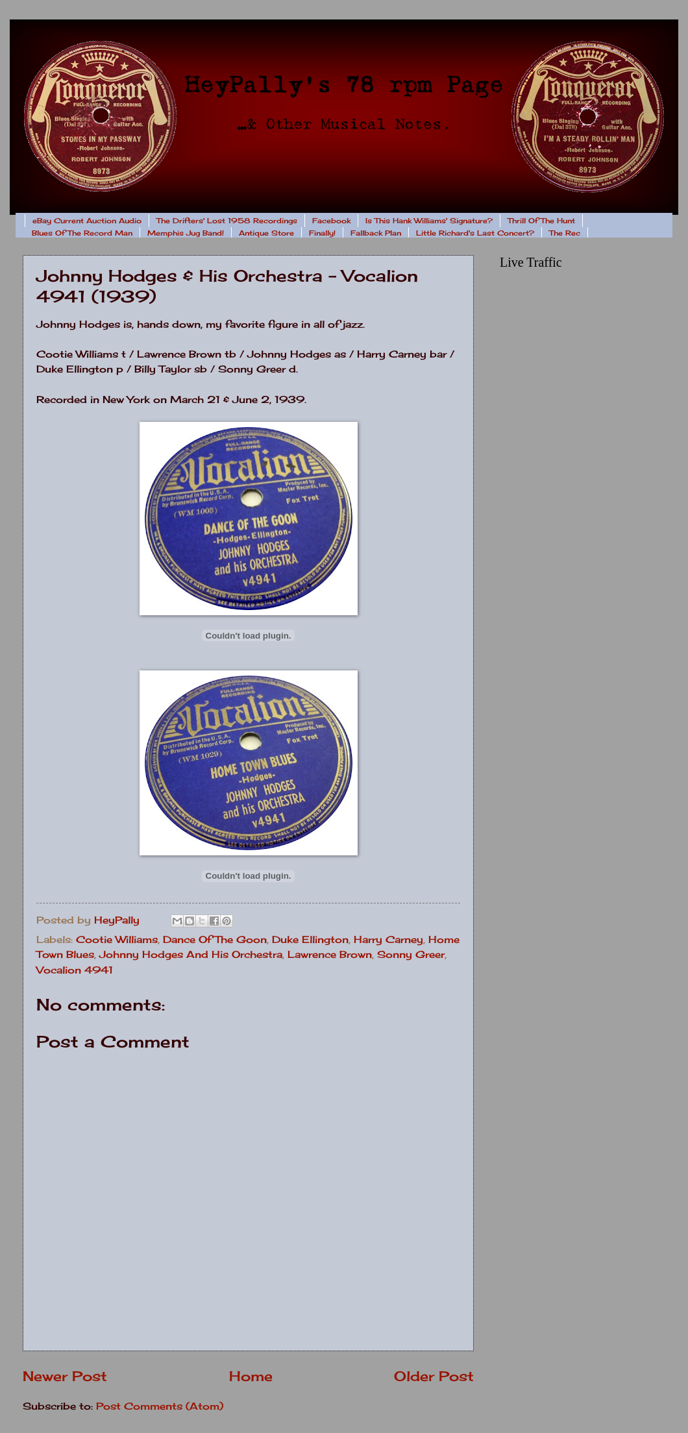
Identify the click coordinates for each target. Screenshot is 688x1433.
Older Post (434, 1376)
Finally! (322, 233)
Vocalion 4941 (74, 970)
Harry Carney (388, 940)
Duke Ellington (310, 940)
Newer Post (65, 1376)
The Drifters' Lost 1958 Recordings (226, 220)
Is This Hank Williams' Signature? (429, 220)
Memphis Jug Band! (185, 233)
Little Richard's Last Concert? (475, 233)
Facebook (331, 220)
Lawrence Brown (330, 955)
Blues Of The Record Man (82, 233)
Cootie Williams (117, 940)
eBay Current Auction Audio (86, 220)
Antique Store (266, 233)
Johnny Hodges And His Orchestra (190, 955)
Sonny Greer (411, 955)
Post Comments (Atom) (159, 1406)
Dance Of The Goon (215, 940)
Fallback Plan (375, 233)
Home (251, 1376)
